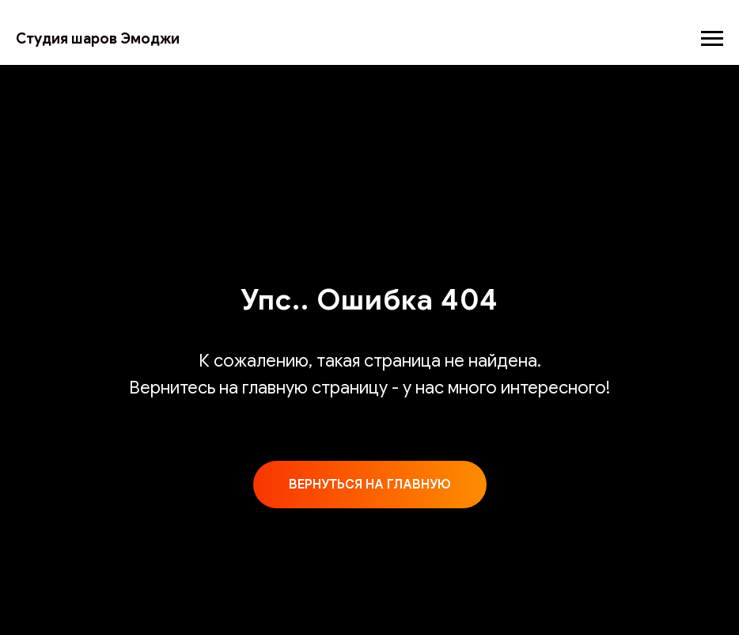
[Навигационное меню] (712, 39)
